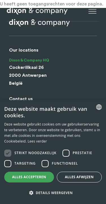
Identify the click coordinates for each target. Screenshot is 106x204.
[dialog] (53, 152)
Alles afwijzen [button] (79, 177)
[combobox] (99, 107)
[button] (53, 192)
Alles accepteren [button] (29, 177)
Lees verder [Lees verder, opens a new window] (37, 141)
